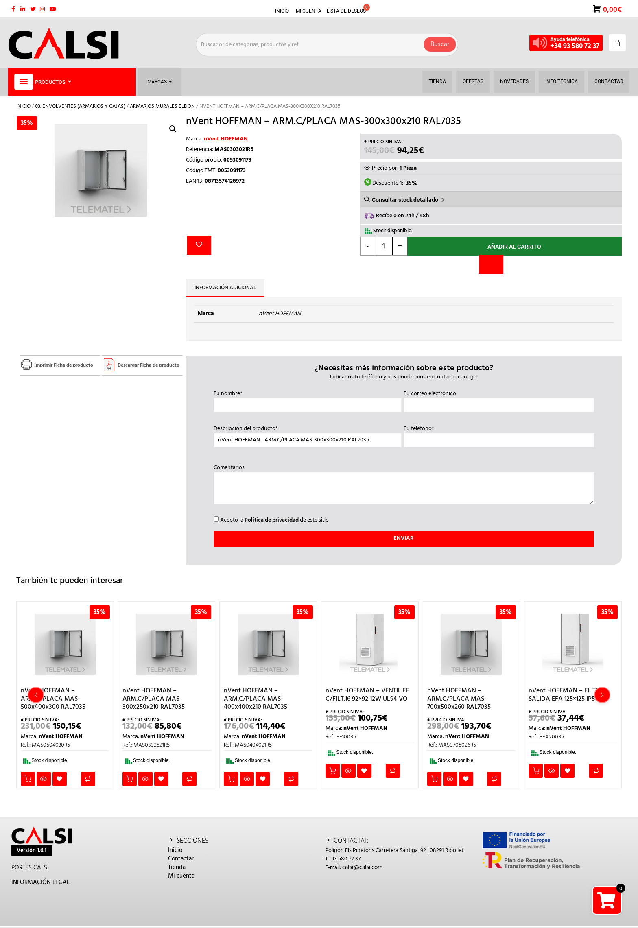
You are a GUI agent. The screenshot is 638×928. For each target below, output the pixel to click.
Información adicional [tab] (225, 288)
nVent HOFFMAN (226, 139)
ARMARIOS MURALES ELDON (162, 106)
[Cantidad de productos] (384, 246)
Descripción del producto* (308, 434)
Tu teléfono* (499, 434)
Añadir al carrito (514, 246)
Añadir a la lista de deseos (199, 245)
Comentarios (404, 485)
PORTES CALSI (30, 868)
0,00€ (611, 9)
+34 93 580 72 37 (574, 46)
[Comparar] (491, 264)
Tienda (177, 867)
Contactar (181, 859)
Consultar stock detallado (405, 200)
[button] (173, 129)
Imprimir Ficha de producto (63, 365)
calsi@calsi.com (362, 867)
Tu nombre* (308, 399)
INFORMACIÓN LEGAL (40, 882)
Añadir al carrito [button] (28, 779)
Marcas (159, 82)
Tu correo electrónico (499, 399)
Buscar (439, 42)
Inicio (23, 106)
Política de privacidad (272, 520)
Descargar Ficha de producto (148, 365)
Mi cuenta (181, 876)
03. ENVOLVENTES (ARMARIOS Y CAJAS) (80, 106)
